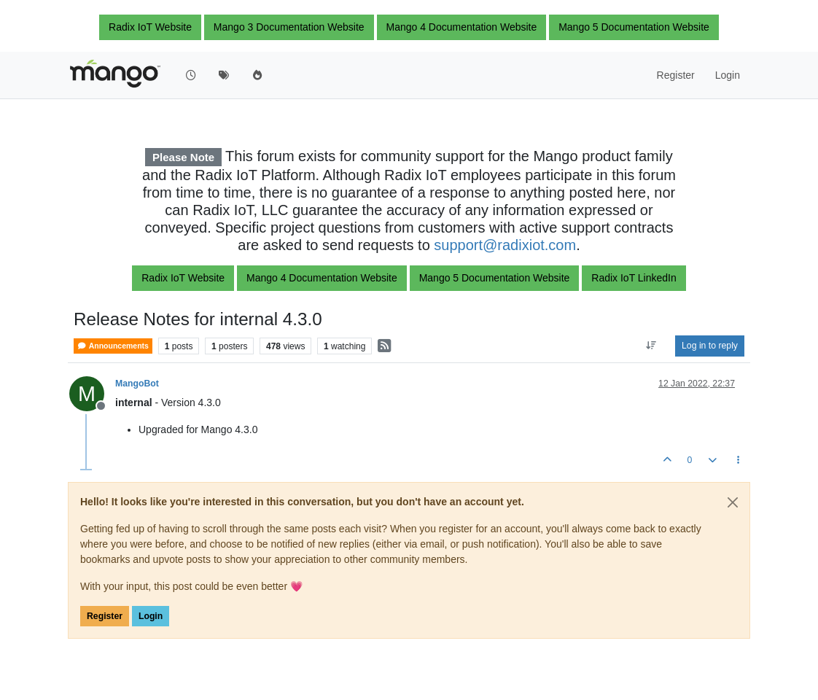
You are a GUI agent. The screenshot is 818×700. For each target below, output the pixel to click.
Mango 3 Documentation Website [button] (289, 27)
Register (104, 616)
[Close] (732, 502)
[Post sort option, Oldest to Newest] (651, 345)
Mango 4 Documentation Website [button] (461, 27)
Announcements (113, 346)
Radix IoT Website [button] (150, 27)
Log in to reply (710, 346)
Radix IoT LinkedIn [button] (633, 278)
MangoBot (137, 383)
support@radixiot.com (505, 245)
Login (151, 616)
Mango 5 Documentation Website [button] (633, 27)
